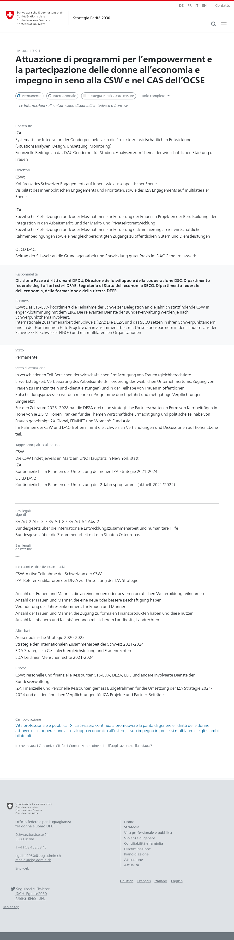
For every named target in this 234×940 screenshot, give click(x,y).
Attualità (131, 865)
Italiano (161, 881)
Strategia (131, 827)
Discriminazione (137, 849)
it (196, 5)
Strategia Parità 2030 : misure (108, 96)
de (181, 5)
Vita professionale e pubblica (41, 725)
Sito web (22, 868)
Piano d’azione (136, 854)
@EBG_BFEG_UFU (30, 898)
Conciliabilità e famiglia (143, 843)
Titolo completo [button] (155, 96)
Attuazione (133, 860)
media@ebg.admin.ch (33, 860)
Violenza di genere (139, 838)
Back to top (11, 907)
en (204, 5)
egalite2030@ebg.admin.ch (38, 856)
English (177, 881)
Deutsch (126, 881)
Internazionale (62, 96)
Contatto (222, 5)
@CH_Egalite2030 (31, 893)
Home (129, 822)
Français (144, 881)
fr (189, 5)
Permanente (29, 96)
